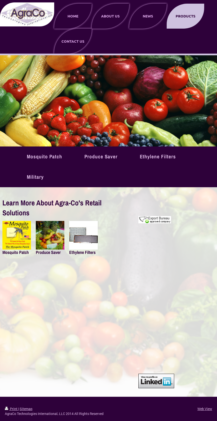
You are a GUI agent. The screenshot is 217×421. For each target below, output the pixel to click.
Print (11, 408)
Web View (204, 408)
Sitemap (26, 408)
